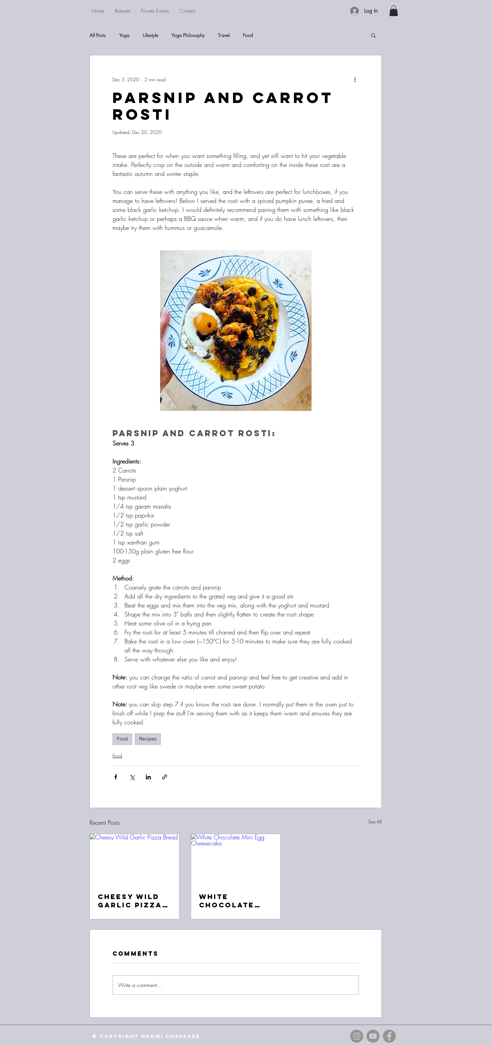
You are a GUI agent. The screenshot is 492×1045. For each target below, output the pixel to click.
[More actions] (355, 79)
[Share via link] (164, 777)
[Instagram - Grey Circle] (356, 1036)
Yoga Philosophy (188, 35)
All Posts (98, 35)
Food (248, 35)
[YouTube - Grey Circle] (373, 1036)
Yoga (124, 35)
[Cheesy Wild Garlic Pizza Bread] (134, 859)
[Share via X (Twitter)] (132, 777)
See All (375, 821)
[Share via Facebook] (116, 777)
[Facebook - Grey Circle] (389, 1036)
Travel (224, 35)
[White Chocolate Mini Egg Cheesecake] (235, 859)
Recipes (147, 739)
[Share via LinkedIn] (148, 777)
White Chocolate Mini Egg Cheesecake (229, 900)
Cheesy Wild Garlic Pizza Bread (130, 900)
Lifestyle (150, 35)
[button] (393, 10)
